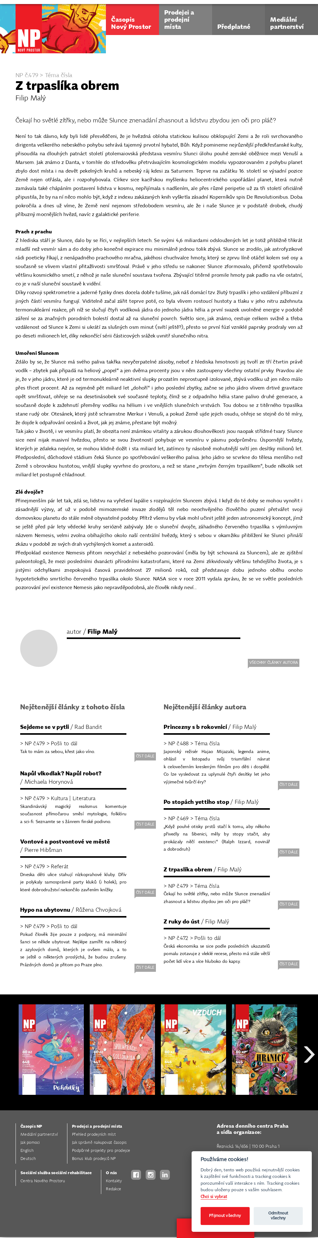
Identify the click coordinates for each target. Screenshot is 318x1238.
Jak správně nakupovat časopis (99, 1143)
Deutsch (28, 1159)
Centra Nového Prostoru (42, 1181)
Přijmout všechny (225, 1216)
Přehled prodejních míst (94, 1135)
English (27, 1151)
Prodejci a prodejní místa (97, 1127)
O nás (111, 1173)
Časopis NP (31, 1127)
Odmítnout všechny (278, 1215)
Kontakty (114, 1181)
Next (309, 1076)
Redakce (113, 1189)
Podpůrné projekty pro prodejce (101, 1151)
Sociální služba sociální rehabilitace (56, 1173)
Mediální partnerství (39, 1135)
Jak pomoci (30, 1143)
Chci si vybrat (214, 1196)
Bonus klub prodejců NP (94, 1159)
